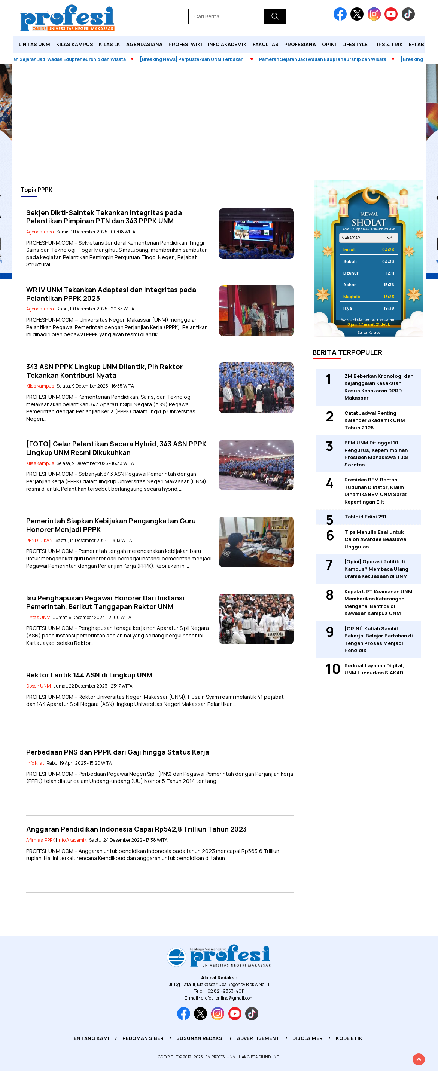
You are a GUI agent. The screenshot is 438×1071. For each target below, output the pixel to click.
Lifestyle (355, 44)
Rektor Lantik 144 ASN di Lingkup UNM (89, 674)
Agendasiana (144, 44)
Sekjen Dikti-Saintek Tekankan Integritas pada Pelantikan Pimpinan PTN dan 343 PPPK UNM (104, 217)
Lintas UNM (34, 44)
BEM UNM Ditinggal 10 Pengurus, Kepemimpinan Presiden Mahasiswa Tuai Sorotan (376, 453)
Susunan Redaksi (200, 1038)
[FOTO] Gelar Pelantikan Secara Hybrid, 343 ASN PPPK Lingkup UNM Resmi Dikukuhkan (116, 448)
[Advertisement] (219, 124)
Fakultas (266, 44)
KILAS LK (109, 44)
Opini (329, 44)
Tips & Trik (388, 44)
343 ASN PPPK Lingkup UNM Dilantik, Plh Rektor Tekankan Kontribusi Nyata (104, 371)
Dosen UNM (38, 686)
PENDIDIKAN (39, 540)
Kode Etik (349, 1038)
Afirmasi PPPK (40, 840)
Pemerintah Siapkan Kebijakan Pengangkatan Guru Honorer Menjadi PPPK (111, 525)
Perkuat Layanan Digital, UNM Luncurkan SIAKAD (374, 669)
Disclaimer (307, 1038)
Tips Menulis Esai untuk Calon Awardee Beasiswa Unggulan (375, 539)
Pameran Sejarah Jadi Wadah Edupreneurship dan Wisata (325, 59)
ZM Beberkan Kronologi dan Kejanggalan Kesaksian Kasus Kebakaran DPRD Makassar (378, 387)
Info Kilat (35, 763)
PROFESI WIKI (185, 44)
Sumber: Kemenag (369, 332)
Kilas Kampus (74, 44)
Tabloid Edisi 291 (365, 516)
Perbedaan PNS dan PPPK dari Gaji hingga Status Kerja (117, 751)
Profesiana (300, 44)
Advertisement (258, 1038)
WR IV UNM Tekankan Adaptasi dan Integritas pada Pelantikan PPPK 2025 (111, 294)
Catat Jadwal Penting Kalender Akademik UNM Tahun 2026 (374, 420)
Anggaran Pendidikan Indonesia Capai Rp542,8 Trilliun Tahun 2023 (136, 828)
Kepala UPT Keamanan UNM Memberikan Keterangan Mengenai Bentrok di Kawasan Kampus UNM (378, 602)
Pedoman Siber (143, 1038)
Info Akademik (227, 44)
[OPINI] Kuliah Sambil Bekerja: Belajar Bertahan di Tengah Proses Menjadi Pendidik (378, 639)
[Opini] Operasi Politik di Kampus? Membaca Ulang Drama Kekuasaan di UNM (376, 568)
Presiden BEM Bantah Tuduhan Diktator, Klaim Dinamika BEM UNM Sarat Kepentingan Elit (375, 490)
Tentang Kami (89, 1038)
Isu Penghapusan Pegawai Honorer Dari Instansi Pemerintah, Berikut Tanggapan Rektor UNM (105, 602)
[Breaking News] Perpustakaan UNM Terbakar (193, 59)
